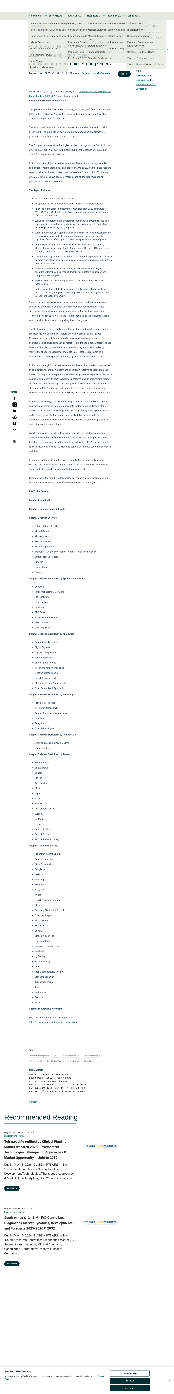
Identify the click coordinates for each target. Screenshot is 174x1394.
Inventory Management (39, 1056)
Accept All (129, 1390)
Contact (33, 1101)
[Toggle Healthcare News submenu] (104, 15)
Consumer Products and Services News (36, 15)
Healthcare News (94, 15)
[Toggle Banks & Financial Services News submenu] (84, 15)
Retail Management (71, 1056)
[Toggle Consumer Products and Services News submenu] (46, 15)
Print (138, 71)
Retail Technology (91, 1056)
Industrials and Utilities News (114, 15)
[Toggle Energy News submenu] (64, 15)
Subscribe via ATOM (146, 84)
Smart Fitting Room (55, 1061)
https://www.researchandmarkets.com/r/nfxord (53, 1022)
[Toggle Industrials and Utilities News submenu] (123, 15)
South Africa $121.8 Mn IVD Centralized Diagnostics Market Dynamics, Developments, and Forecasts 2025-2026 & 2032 (38, 1223)
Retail (56, 1056)
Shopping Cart (36, 1061)
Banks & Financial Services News (75, 15)
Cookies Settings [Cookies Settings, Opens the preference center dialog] (130, 1375)
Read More (12, 1188)
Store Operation (90, 1061)
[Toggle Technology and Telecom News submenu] (143, 15)
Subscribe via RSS (145, 80)
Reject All (130, 1383)
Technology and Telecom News (134, 15)
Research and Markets (95, 73)
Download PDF (143, 75)
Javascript (141, 89)
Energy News (55, 15)
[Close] (169, 1382)
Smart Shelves (73, 1061)
